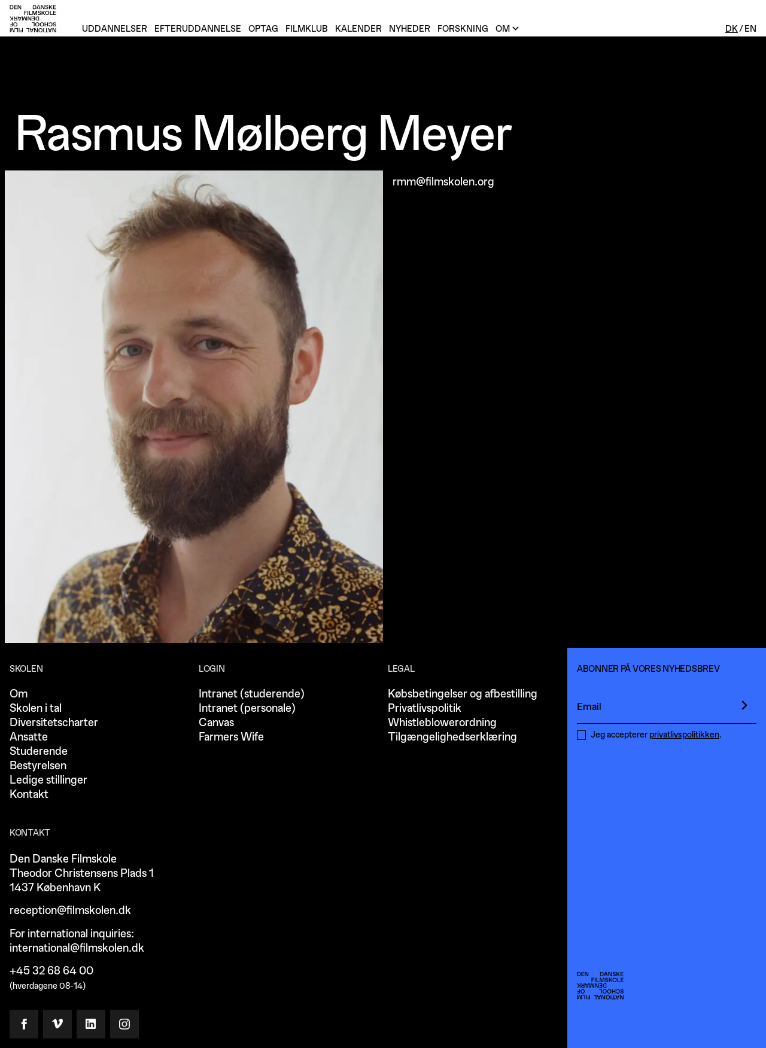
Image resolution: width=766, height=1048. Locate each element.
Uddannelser (114, 29)
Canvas (216, 722)
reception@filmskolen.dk (70, 910)
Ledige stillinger (48, 780)
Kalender (358, 29)
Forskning (462, 29)
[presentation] (744, 705)
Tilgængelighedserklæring (452, 737)
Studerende (39, 751)
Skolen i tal (36, 708)
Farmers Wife (231, 737)
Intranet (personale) (247, 708)
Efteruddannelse (197, 29)
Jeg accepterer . (656, 735)
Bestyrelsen (38, 765)
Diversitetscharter (54, 722)
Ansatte (29, 737)
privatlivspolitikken (684, 735)
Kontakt (29, 794)
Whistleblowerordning (442, 722)
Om (19, 694)
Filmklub (306, 29)
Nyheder (409, 29)
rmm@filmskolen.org (443, 182)
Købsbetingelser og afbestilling (462, 694)
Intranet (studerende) (252, 694)
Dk (731, 29)
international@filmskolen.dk (77, 948)
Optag (263, 29)
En (750, 29)
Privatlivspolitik (424, 708)
